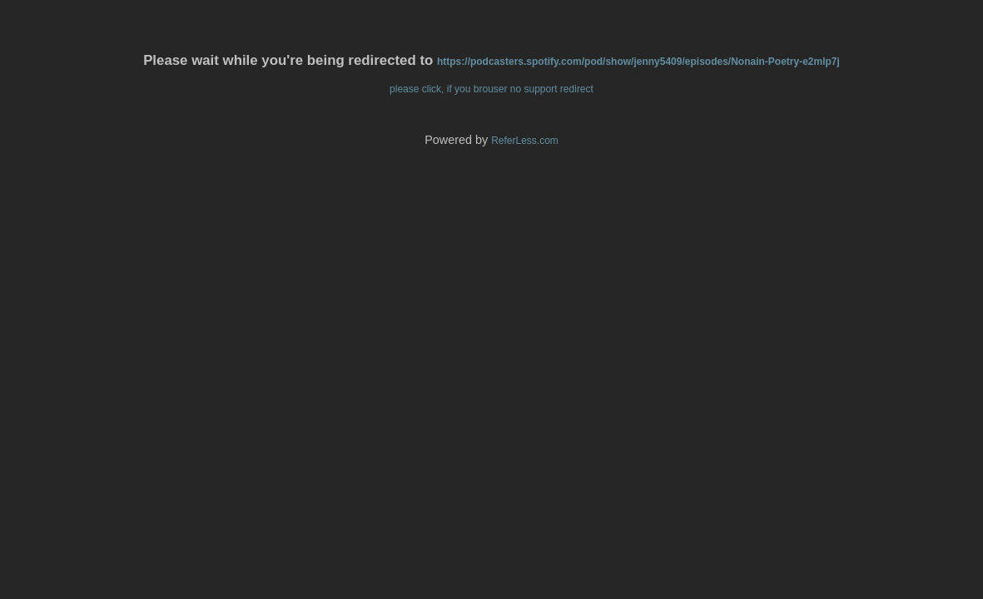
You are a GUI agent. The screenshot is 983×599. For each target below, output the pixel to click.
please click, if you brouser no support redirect (491, 89)
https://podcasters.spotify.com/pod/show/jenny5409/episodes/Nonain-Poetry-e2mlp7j (638, 61)
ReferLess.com (525, 140)
